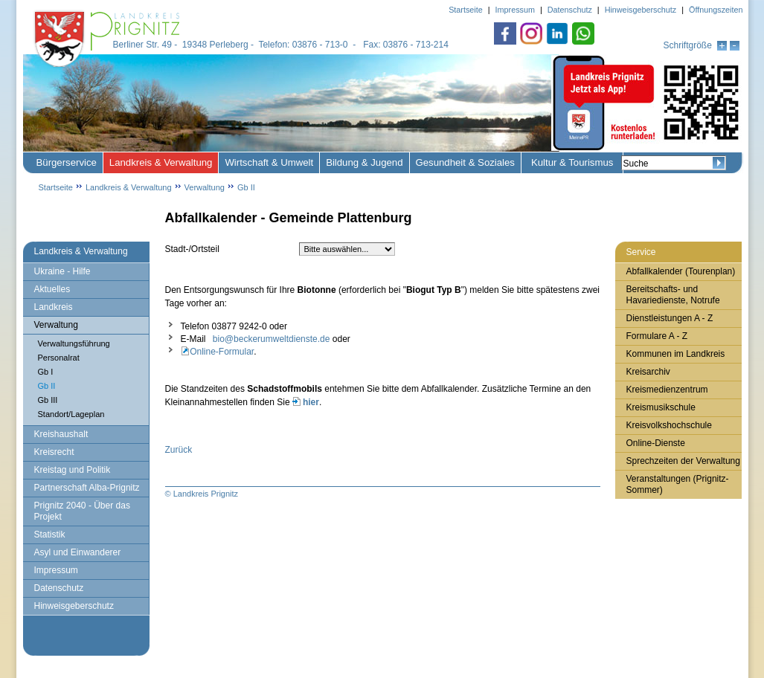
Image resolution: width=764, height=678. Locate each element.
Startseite (56, 187)
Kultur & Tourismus (572, 162)
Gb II (246, 187)
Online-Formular (219, 351)
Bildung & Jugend (364, 162)
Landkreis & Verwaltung (161, 162)
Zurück (179, 450)
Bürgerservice (66, 162)
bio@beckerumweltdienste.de (271, 339)
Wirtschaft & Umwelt (269, 162)
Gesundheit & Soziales (465, 162)
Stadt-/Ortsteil (192, 249)
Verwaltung (204, 187)
